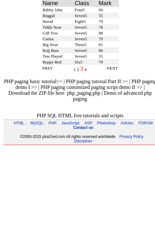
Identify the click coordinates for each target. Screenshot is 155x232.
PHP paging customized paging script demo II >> (91, 87)
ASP (88, 123)
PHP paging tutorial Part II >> (97, 81)
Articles (127, 123)
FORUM (146, 123)
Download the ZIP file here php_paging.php (54, 93)
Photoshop (106, 123)
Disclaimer (83, 141)
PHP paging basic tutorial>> (33, 81)
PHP (52, 123)
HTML (19, 123)
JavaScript (70, 123)
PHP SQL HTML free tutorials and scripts (80, 115)
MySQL (37, 123)
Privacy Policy (131, 136)
